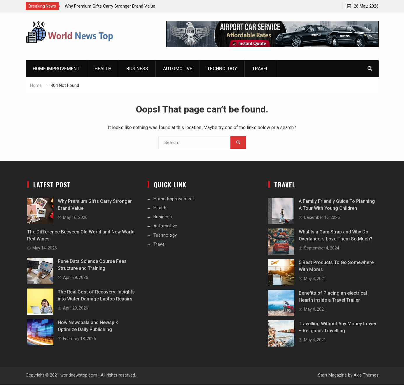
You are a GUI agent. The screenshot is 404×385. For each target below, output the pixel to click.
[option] (117, 6)
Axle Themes (366, 375)
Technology (222, 69)
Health (103, 69)
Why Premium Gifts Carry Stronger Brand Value (110, 6)
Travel (260, 69)
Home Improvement (56, 69)
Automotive (177, 69)
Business (137, 69)
